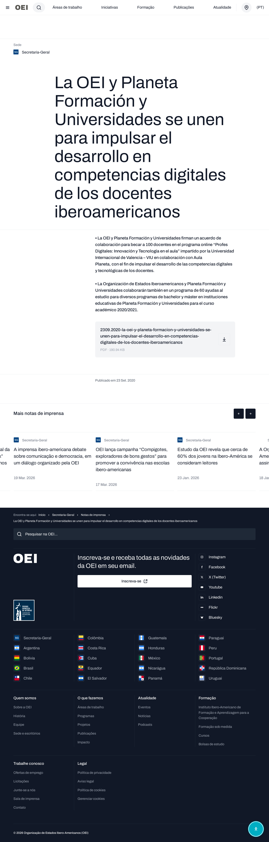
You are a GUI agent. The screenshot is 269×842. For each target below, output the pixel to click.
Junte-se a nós (24, 790)
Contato (19, 807)
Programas (86, 716)
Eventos (144, 707)
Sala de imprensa (26, 798)
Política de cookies (91, 790)
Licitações (21, 781)
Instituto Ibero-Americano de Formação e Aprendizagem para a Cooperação (224, 712)
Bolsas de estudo (211, 744)
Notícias (144, 716)
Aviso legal (86, 781)
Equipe (18, 724)
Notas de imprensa (93, 514)
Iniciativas (109, 7)
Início (41, 514)
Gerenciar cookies (91, 798)
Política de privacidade (94, 772)
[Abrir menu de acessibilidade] (256, 829)
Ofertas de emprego (28, 772)
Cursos (204, 735)
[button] (239, 414)
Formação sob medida (215, 726)
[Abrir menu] (7, 7)
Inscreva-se (134, 581)
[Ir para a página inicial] (21, 7)
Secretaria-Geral (63, 514)
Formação (145, 7)
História (19, 716)
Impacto (84, 742)
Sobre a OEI (22, 707)
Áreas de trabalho (67, 7)
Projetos (84, 724)
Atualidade (222, 7)
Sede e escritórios (26, 733)
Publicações (184, 7)
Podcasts (145, 724)
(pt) (260, 7)
